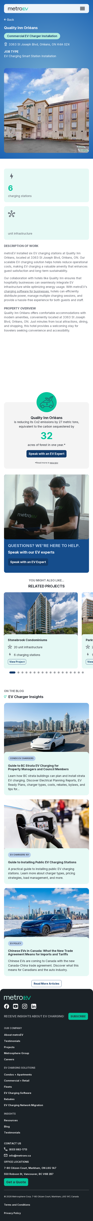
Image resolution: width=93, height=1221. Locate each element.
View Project (17, 661)
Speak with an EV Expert (46, 453)
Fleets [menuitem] (8, 1086)
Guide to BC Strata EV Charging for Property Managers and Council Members (38, 767)
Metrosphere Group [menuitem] (16, 1053)
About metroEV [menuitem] (13, 1034)
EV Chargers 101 (19, 854)
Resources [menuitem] (11, 1120)
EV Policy (15, 943)
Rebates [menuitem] (9, 1099)
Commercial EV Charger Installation (32, 36)
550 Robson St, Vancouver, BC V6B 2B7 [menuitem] (28, 1174)
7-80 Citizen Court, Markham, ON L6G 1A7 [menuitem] (30, 1168)
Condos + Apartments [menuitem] (18, 1074)
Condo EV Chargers (22, 758)
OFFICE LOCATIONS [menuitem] (16, 1161)
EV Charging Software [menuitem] (17, 1093)
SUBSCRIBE (78, 1016)
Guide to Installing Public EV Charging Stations (42, 862)
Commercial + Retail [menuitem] (16, 1080)
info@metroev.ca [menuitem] (17, 1155)
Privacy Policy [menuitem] (12, 1213)
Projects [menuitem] (9, 1047)
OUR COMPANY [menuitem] (13, 1028)
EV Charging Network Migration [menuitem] (23, 1105)
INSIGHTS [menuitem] (10, 1113)
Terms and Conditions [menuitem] (17, 1204)
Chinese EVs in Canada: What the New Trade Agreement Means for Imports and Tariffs (40, 952)
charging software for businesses (26, 291)
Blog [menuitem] (7, 1126)
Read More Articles (46, 983)
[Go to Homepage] (18, 8)
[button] (12, 672)
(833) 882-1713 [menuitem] (15, 1149)
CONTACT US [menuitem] (12, 1143)
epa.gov (54, 463)
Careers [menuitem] (9, 1059)
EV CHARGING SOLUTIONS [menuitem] (19, 1067)
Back (9, 19)
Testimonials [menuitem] (12, 1041)
